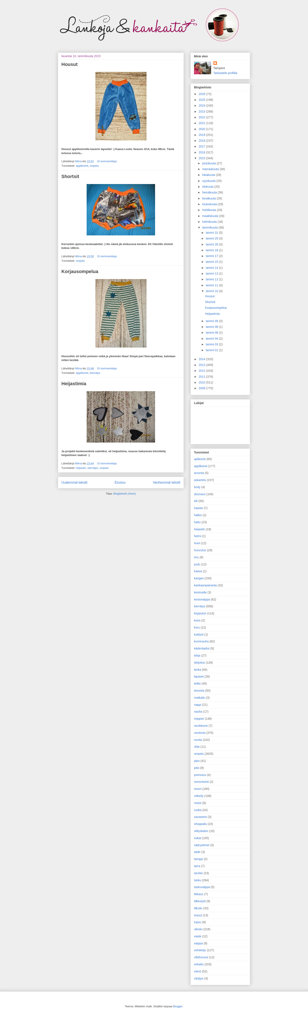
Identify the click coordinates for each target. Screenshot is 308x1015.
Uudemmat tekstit (74, 482)
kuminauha (201, 641)
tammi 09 (212, 321)
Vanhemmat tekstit (166, 482)
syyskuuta (209, 181)
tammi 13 (212, 273)
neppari (199, 718)
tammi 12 (212, 279)
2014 (202, 359)
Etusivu (120, 482)
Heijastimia (73, 383)
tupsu (197, 922)
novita (198, 740)
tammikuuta (210, 227)
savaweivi (200, 817)
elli (196, 501)
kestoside (200, 592)
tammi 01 (212, 350)
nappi (197, 704)
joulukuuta (209, 163)
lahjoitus (199, 662)
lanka (197, 669)
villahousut (201, 957)
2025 (202, 99)
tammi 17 (212, 256)
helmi (197, 536)
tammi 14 (212, 267)
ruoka (197, 810)
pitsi (196, 768)
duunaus (200, 494)
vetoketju (200, 950)
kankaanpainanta (205, 585)
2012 (202, 370)
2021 (202, 123)
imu (196, 557)
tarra (197, 866)
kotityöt (198, 634)
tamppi (198, 859)
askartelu (200, 480)
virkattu (199, 964)
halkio (198, 515)
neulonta (200, 732)
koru (197, 627)
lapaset (199, 676)
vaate (197, 936)
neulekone (201, 725)
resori (197, 789)
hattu (197, 522)
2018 (202, 140)
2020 (202, 129)
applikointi (82, 165)
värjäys (198, 978)
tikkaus (198, 894)
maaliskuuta (210, 216)
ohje (197, 746)
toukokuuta (210, 204)
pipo (197, 760)
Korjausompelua (79, 271)
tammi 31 (212, 232)
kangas (199, 578)
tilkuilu (198, 908)
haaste (198, 508)
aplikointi (200, 459)
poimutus (200, 775)
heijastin (81, 468)
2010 (202, 382)
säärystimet (201, 845)
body (197, 487)
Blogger (177, 1006)
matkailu (199, 697)
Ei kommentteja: (107, 161)
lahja (197, 655)
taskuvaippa (202, 887)
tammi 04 (212, 338)
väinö (197, 971)
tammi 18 (212, 250)
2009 (202, 388)
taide (197, 852)
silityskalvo (201, 831)
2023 (202, 111)
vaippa (198, 943)
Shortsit (70, 176)
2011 (202, 376)
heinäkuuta (210, 192)
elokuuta (208, 186)
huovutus (200, 550)
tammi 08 (212, 326)
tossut (198, 915)
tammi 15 (212, 261)
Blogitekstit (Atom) (124, 493)
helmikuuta (210, 221)
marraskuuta (211, 169)
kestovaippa (202, 599)
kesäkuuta (209, 198)
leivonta (199, 690)
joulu (197, 564)
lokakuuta (209, 175)
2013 (202, 365)
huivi (197, 543)
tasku (197, 880)
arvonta (199, 473)
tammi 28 (212, 244)
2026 (202, 94)
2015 (202, 158)
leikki (197, 683)
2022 (202, 117)
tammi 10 (212, 291)
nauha (198, 711)
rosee (197, 803)
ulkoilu (198, 929)
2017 (202, 146)
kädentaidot (201, 648)
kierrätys (95, 372)
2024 (202, 105)
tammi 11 (212, 285)
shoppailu (200, 824)
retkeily (198, 796)
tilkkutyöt (200, 901)
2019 (202, 135)
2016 (202, 152)
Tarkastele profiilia (225, 73)
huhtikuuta (209, 210)
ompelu (94, 165)
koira (197, 620)
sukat (197, 838)
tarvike (198, 873)
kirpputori (200, 613)
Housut (69, 64)
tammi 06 (212, 332)
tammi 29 (212, 238)
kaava (198, 571)
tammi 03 (212, 344)
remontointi (201, 781)
